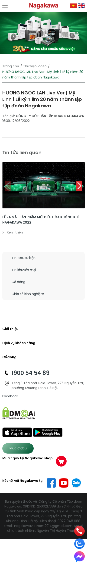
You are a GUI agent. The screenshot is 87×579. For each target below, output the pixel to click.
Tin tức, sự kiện (23, 257)
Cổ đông (18, 282)
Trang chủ (10, 66)
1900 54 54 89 (30, 373)
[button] (79, 186)
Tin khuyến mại (24, 270)
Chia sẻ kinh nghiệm (28, 294)
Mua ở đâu (18, 448)
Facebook (10, 396)
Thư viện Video (35, 66)
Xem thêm (13, 232)
